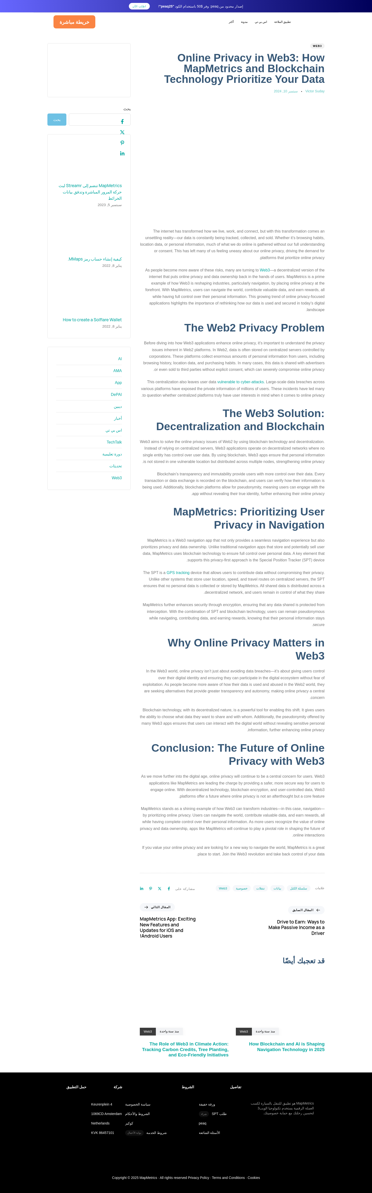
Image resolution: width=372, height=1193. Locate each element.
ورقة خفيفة (207, 1099)
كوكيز (129, 1117)
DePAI (116, 394)
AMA (117, 371)
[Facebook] (117, 121)
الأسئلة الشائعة (209, 1127)
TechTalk (114, 442)
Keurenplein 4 (101, 1099)
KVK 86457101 (102, 1127)
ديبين (118, 406)
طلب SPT (213, 1108)
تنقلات (260, 888)
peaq (202, 1117)
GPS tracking (178, 573)
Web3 (317, 45)
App (118, 383)
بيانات (277, 888)
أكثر (231, 22)
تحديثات (115, 466)
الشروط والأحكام (137, 1108)
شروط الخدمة (146, 1127)
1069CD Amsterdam (106, 1108)
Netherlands (100, 1117)
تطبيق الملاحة (282, 22)
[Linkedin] (117, 153)
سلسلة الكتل (298, 888)
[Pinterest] (117, 143)
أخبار (118, 418)
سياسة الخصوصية (138, 1099)
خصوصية (242, 888)
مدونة (244, 22)
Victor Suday (315, 91)
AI (120, 359)
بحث (127, 109)
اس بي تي (261, 22)
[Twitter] (117, 132)
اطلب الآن (139, 6)
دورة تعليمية (112, 454)
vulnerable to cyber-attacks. (241, 382)
